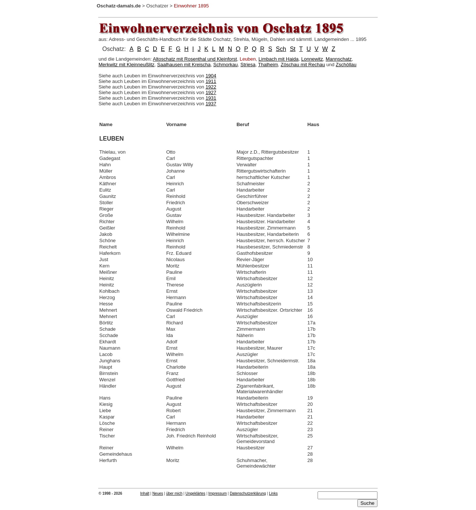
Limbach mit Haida (278, 59)
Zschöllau (346, 64)
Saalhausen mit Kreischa (184, 64)
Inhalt (144, 493)
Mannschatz (339, 59)
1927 (211, 92)
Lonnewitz (312, 59)
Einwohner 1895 (191, 6)
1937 (211, 103)
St (292, 49)
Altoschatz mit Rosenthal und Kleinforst (195, 59)
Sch (281, 49)
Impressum (217, 493)
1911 (211, 81)
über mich (174, 493)
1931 (211, 98)
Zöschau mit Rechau (303, 64)
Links (273, 493)
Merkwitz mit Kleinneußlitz (126, 64)
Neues (157, 493)
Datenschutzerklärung (248, 493)
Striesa (248, 64)
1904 (211, 75)
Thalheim (268, 64)
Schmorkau (225, 64)
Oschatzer (157, 6)
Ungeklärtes (195, 493)
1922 (211, 87)
